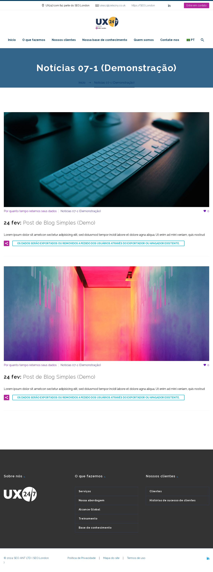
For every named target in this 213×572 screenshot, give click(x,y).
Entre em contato (196, 5)
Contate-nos (169, 40)
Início (12, 40)
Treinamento (88, 518)
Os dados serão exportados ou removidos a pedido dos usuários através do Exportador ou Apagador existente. (98, 243)
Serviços (85, 491)
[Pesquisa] (202, 40)
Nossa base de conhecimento (104, 40)
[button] (6, 243)
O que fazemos (33, 40)
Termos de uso (136, 558)
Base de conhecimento (95, 527)
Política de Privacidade (82, 558)
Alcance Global (89, 509)
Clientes (156, 491)
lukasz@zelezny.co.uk (112, 5)
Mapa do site (111, 558)
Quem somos (144, 40)
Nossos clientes (64, 40)
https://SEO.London (143, 5)
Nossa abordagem (92, 500)
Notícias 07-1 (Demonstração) (81, 211)
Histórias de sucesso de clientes (172, 500)
